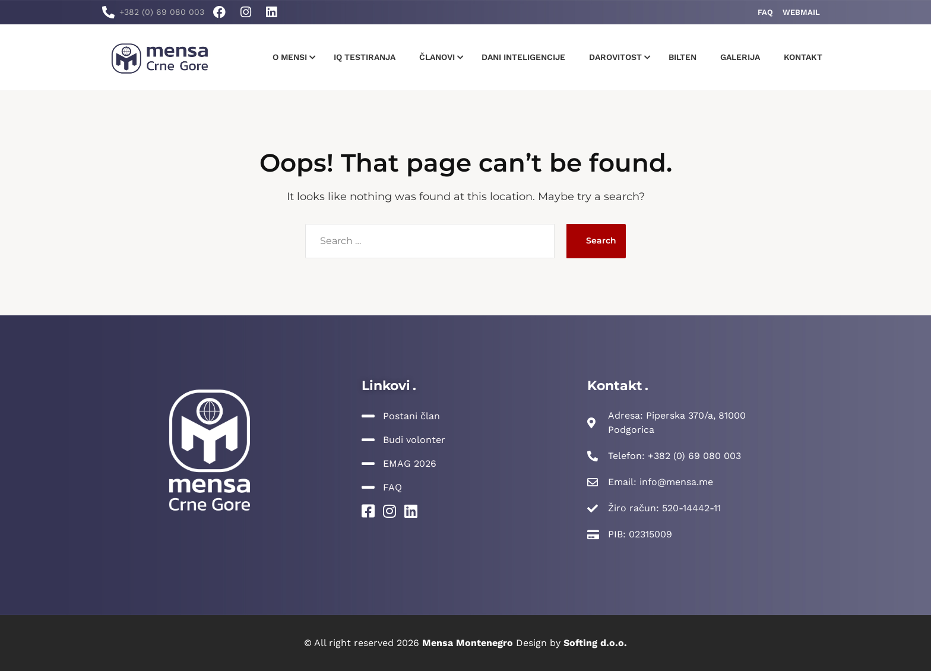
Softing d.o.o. (595, 642)
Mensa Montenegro (467, 642)
